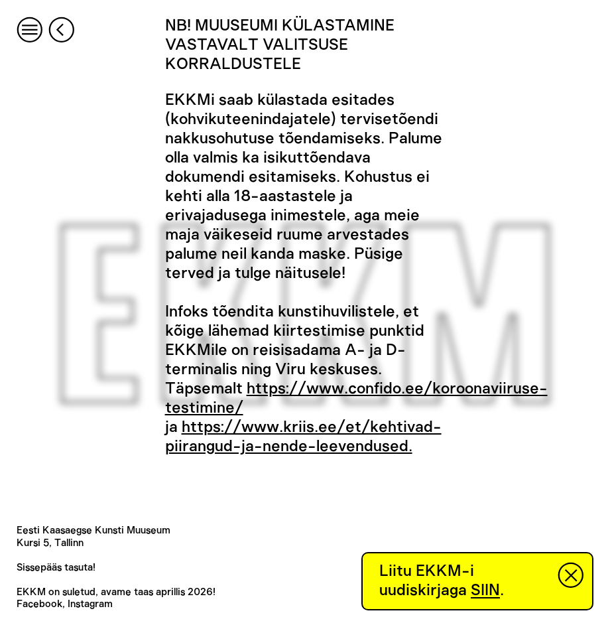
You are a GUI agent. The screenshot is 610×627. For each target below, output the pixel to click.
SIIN (485, 590)
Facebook (39, 604)
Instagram (90, 604)
